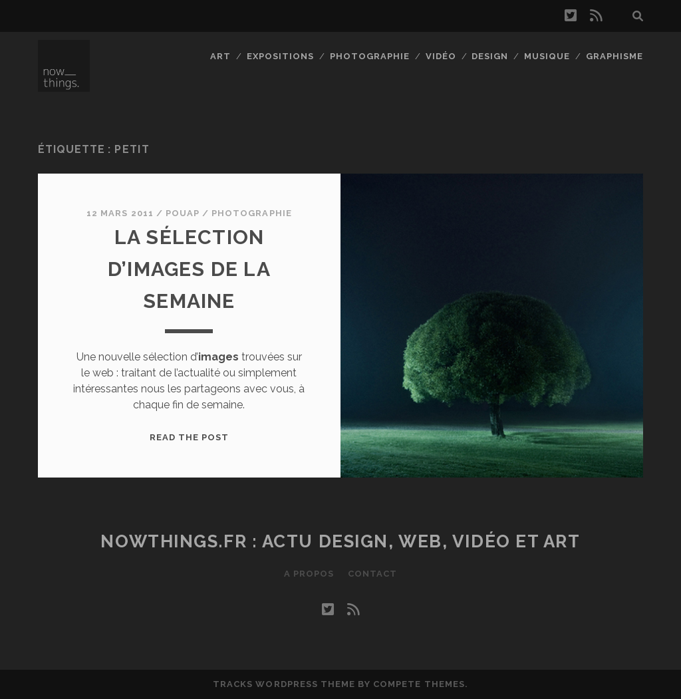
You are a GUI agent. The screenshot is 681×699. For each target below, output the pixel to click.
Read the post (189, 437)
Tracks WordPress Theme (284, 684)
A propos (309, 574)
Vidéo (441, 56)
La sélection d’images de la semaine (189, 269)
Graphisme (614, 56)
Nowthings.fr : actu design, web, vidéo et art (340, 541)
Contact (372, 574)
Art (220, 56)
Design (490, 56)
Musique (547, 56)
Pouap (183, 213)
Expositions (280, 56)
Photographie (370, 56)
